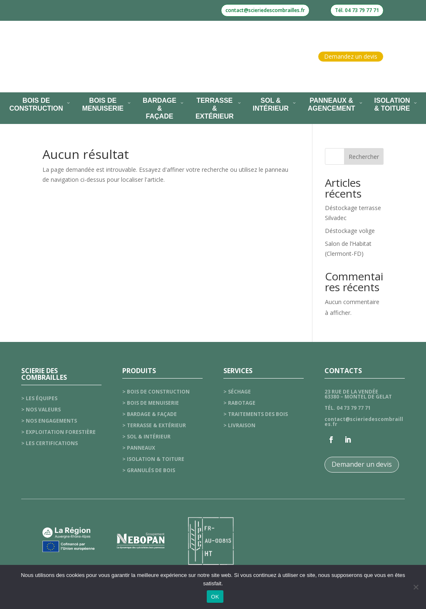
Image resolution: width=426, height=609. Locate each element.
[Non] (415, 587)
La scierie (164, 40)
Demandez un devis (350, 56)
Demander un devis (362, 464)
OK (215, 597)
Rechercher (364, 157)
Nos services (157, 72)
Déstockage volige (350, 231)
